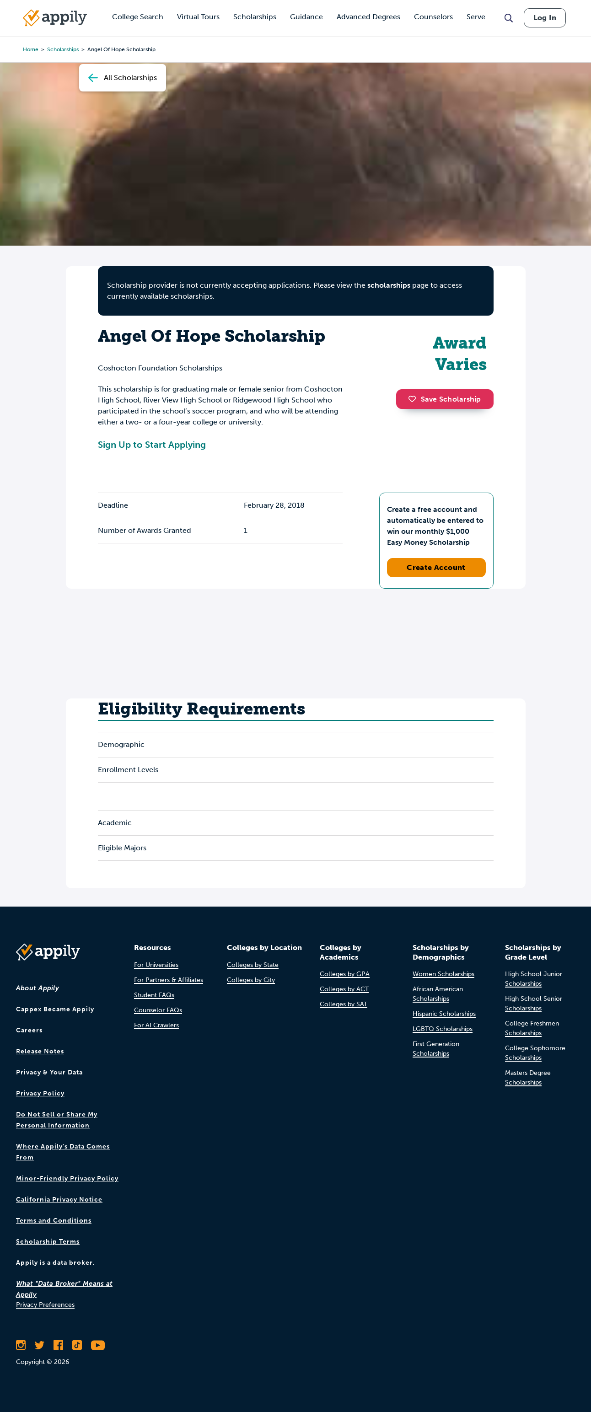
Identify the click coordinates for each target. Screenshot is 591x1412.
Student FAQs (154, 995)
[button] (414, 399)
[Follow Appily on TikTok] (77, 1345)
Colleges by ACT (344, 989)
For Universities (156, 965)
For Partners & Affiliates (168, 980)
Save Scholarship (444, 399)
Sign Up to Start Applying (152, 444)
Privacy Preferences (45, 1305)
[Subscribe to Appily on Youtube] (98, 1345)
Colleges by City (251, 980)
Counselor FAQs (158, 1010)
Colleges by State (253, 965)
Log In (544, 17)
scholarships (388, 285)
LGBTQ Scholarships (443, 1029)
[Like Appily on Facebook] (58, 1345)
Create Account (436, 567)
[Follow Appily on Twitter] (39, 1345)
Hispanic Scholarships (444, 1014)
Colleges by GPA (345, 974)
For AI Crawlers (156, 1025)
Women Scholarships (443, 974)
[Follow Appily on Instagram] (21, 1345)
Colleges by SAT (343, 1004)
